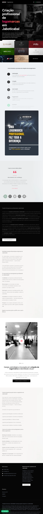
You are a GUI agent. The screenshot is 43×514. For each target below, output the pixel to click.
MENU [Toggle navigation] (39, 2)
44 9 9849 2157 (6, 471)
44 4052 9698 (5, 469)
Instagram (4, 496)
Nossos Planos (26, 484)
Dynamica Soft (5, 492)
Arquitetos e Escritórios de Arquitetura (16, 416)
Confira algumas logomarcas (21, 380)
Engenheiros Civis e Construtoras (15, 422)
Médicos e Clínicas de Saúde (14, 419)
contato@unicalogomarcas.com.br (9, 473)
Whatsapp (4, 511)
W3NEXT (3, 494)
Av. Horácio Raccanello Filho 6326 (9, 475)
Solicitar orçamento (9, 239)
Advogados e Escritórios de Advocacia (16, 413)
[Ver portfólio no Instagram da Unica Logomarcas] (21, 341)
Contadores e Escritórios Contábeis (15, 425)
